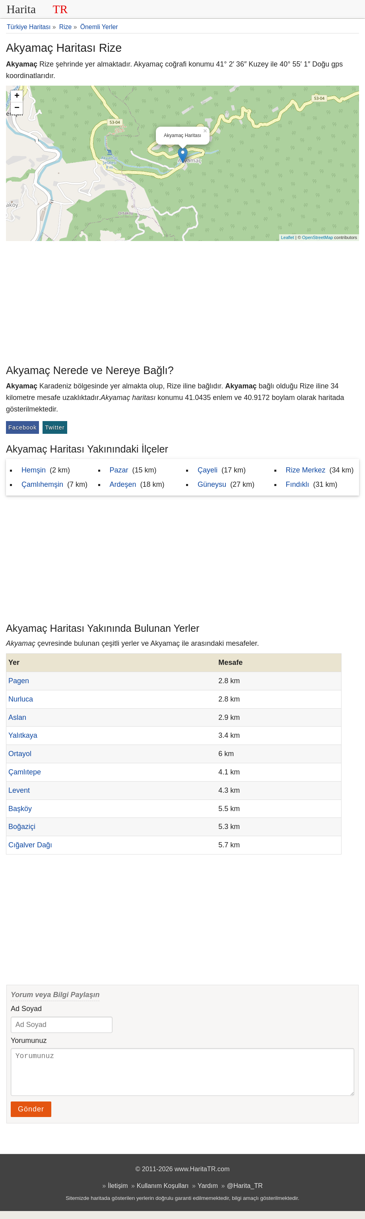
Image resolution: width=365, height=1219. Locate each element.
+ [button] (16, 96)
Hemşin (33, 470)
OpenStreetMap (317, 237)
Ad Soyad (26, 1009)
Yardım (208, 1193)
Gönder (31, 1117)
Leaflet (287, 237)
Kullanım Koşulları (162, 1193)
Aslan (17, 717)
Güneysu (212, 484)
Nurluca (20, 699)
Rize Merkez (306, 470)
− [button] (16, 108)
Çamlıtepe (24, 772)
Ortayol (19, 754)
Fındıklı (297, 484)
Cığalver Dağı (30, 845)
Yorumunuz (29, 1041)
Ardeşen (123, 484)
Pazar (119, 470)
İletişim (118, 1193)
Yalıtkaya (22, 735)
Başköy (20, 809)
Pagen (18, 681)
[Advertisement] (182, 301)
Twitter (54, 427)
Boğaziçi (21, 827)
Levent (19, 790)
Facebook (22, 427)
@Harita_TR (245, 1193)
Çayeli (207, 470)
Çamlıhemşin (42, 484)
